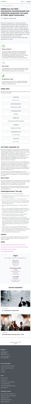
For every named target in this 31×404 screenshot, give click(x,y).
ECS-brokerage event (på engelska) (8, 249)
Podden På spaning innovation (7, 368)
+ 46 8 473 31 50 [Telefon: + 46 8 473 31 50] (15, 274)
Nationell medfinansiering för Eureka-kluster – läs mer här (13, 244)
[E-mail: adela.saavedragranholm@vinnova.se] (15, 272)
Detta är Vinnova (4, 378)
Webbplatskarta (4, 387)
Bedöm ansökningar (5, 401)
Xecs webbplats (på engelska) (7, 251)
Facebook (3, 369)
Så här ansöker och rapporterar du (8, 393)
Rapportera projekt (5, 397)
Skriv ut (15, 343)
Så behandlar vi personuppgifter (7, 381)
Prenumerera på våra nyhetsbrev (8, 366)
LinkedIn (3, 371)
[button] (3, 1)
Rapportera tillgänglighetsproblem (8, 385)
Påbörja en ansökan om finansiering (8, 395)
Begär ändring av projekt (6, 399)
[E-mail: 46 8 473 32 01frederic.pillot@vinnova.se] (15, 264)
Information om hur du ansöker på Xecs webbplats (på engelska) (14, 246)
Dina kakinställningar (5, 383)
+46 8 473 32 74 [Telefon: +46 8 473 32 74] (15, 281)
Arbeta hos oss (4, 379)
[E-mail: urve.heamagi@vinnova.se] (15, 280)
